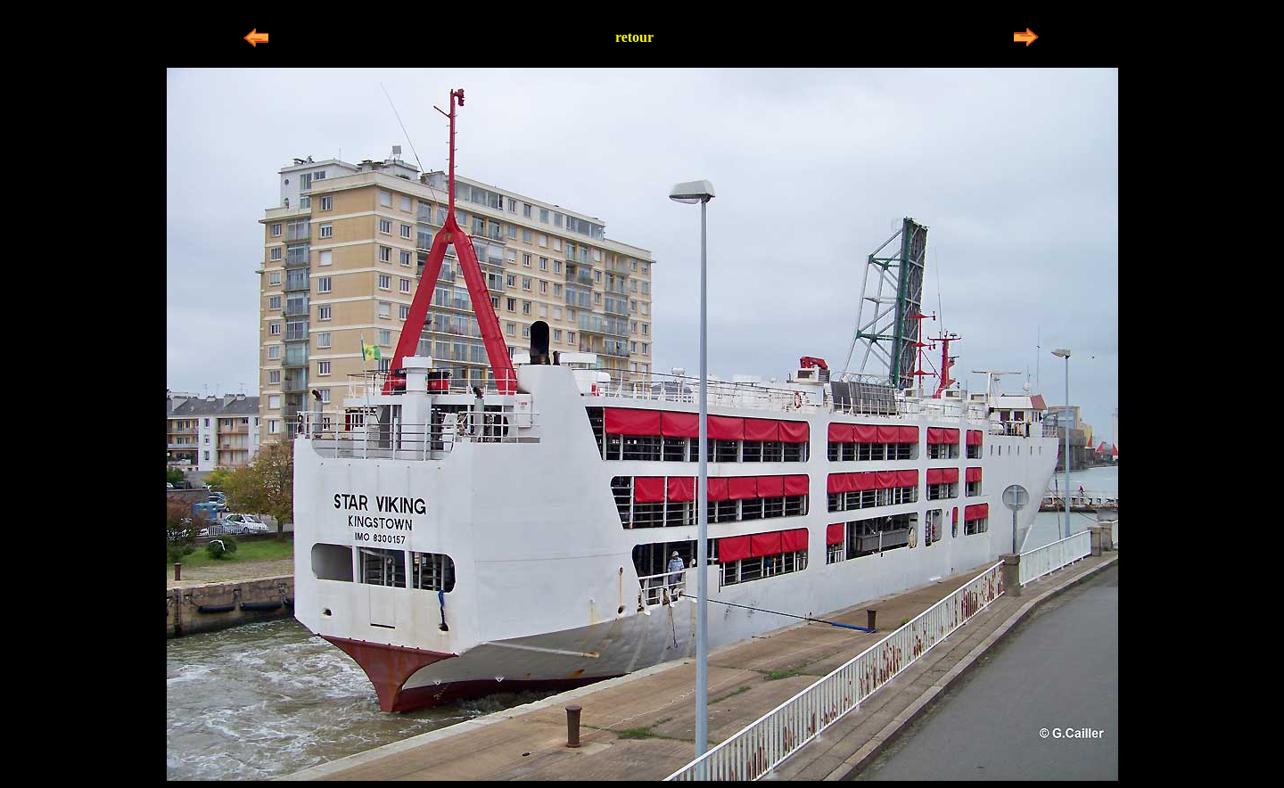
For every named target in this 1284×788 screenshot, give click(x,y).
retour (634, 37)
